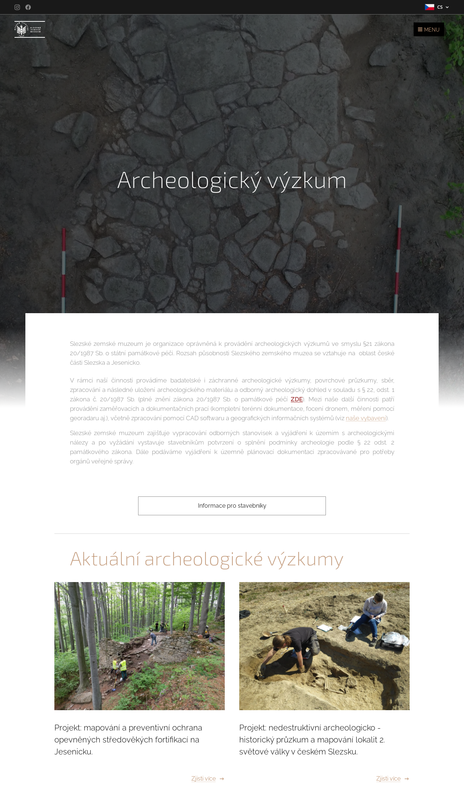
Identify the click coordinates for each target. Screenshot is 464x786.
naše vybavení (366, 418)
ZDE (297, 399)
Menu (429, 30)
